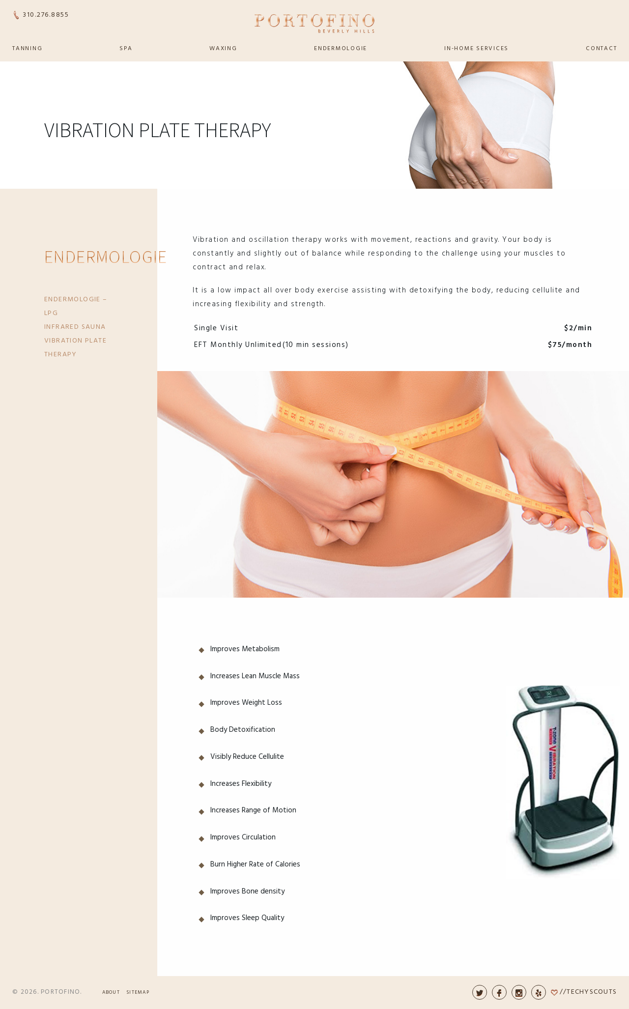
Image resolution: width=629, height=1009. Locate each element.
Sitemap (137, 992)
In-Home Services (476, 49)
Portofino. (61, 992)
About (111, 992)
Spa (125, 49)
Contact (601, 49)
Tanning (27, 49)
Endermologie (340, 49)
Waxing (223, 49)
